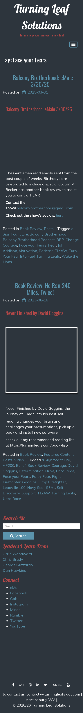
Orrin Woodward (17, 554)
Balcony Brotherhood (48, 234)
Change (72, 239)
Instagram (19, 604)
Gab (13, 598)
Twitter (16, 620)
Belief (21, 465)
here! (60, 215)
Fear (52, 245)
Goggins (29, 482)
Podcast (46, 250)
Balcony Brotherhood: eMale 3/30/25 (43, 81)
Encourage (65, 471)
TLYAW (61, 250)
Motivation (28, 250)
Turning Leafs (48, 256)
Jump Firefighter (52, 482)
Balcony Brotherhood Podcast (29, 239)
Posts (49, 228)
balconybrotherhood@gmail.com (45, 208)
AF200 (8, 465)
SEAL (50, 487)
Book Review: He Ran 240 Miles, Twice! (43, 288)
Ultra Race (12, 498)
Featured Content (59, 454)
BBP (60, 239)
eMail (14, 587)
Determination (31, 471)
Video (19, 460)
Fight (56, 476)
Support (28, 493)
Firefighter (12, 482)
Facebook (18, 593)
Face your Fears (32, 245)
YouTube (17, 626)
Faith (36, 476)
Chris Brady (13, 559)
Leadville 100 (14, 487)
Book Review (31, 228)
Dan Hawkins (14, 570)
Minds (15, 609)
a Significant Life (56, 460)
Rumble (16, 615)
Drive (49, 471)
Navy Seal (35, 487)
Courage (10, 245)
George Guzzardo (18, 565)
